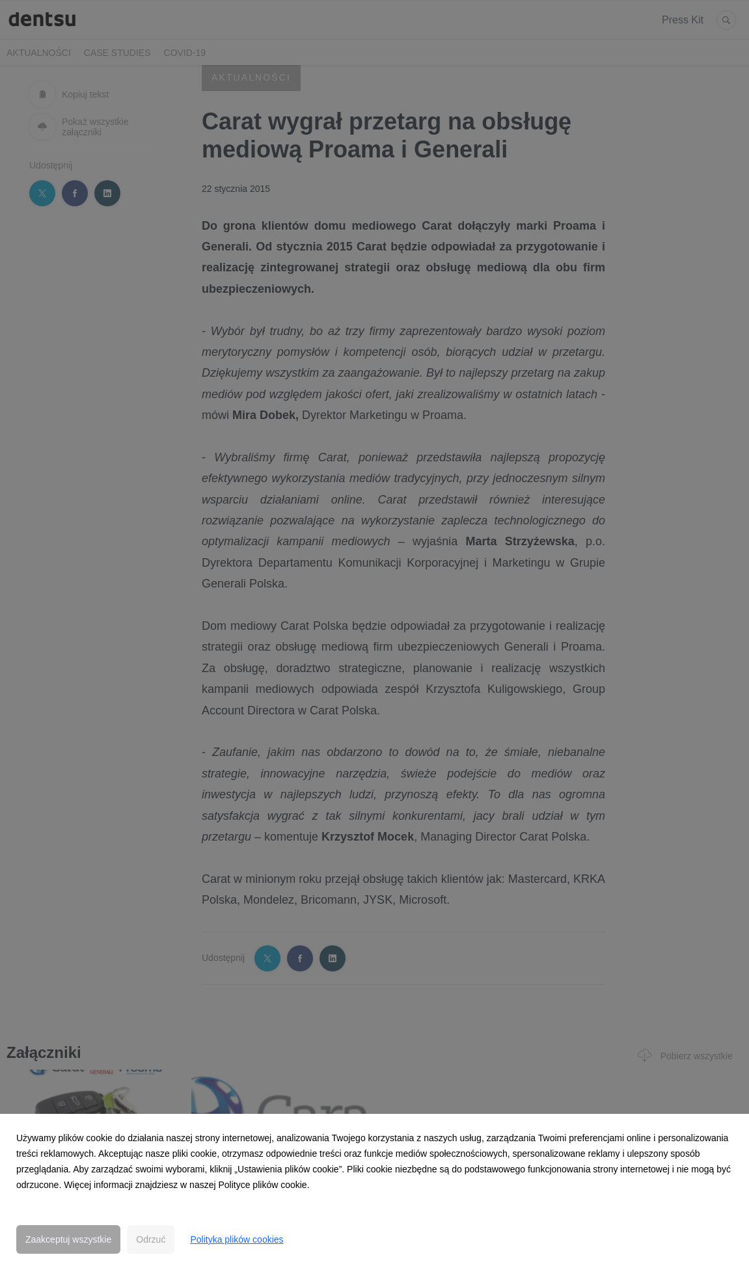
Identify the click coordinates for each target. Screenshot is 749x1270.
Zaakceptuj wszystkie (68, 1239)
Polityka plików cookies (236, 1239)
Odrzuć (150, 1239)
